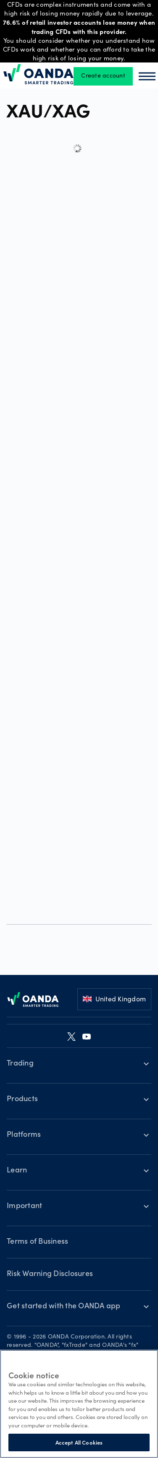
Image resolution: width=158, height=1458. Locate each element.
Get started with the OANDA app (64, 1306)
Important (24, 1206)
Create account (103, 76)
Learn (17, 1171)
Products (22, 1099)
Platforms (24, 1135)
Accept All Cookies (79, 1442)
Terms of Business (37, 1242)
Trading (20, 1064)
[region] (79, 1404)
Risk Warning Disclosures (50, 1274)
